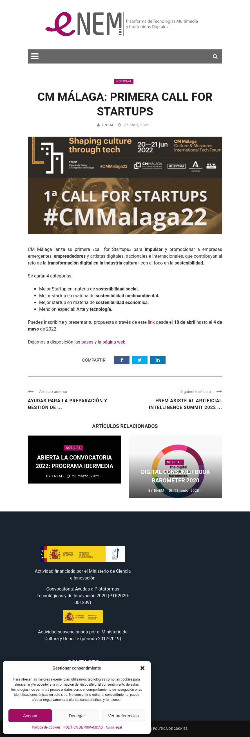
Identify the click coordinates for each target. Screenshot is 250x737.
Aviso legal (114, 727)
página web (114, 342)
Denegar (77, 715)
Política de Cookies (46, 727)
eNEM (107, 125)
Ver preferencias (123, 715)
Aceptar (30, 715)
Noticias (124, 81)
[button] (142, 668)
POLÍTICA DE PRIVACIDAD (83, 727)
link (151, 322)
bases (87, 342)
